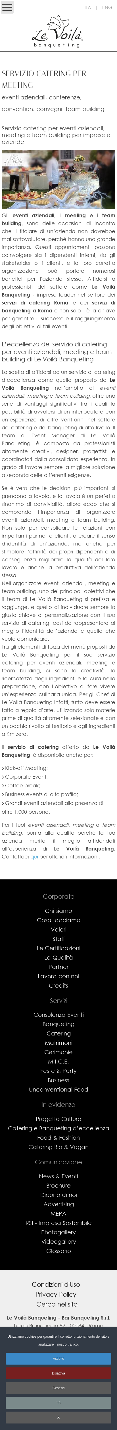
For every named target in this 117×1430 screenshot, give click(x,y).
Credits (58, 985)
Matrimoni (58, 1042)
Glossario (58, 1251)
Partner (58, 967)
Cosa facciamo (58, 920)
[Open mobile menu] (7, 7)
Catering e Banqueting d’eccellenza (58, 1128)
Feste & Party (58, 1070)
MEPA (58, 1213)
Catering (59, 1033)
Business (58, 1080)
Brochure (58, 1185)
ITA (88, 7)
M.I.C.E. (58, 1061)
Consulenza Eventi (59, 1014)
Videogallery (58, 1241)
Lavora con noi (58, 976)
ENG (107, 7)
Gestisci (59, 1388)
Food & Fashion (58, 1137)
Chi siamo (58, 910)
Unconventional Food (58, 1089)
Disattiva (58, 1373)
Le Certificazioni (58, 948)
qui (34, 856)
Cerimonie (58, 1052)
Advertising (58, 1204)
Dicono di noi (58, 1195)
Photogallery (58, 1232)
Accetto (58, 1359)
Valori (58, 929)
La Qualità (58, 957)
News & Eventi (58, 1176)
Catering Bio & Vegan (58, 1147)
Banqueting (58, 1024)
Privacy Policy (55, 1294)
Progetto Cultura (59, 1119)
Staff (59, 938)
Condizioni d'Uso (56, 1284)
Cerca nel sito (57, 1304)
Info (58, 1403)
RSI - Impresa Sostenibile (59, 1223)
